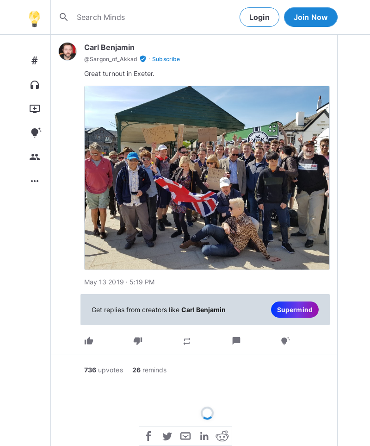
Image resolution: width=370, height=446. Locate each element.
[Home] (34, 17)
